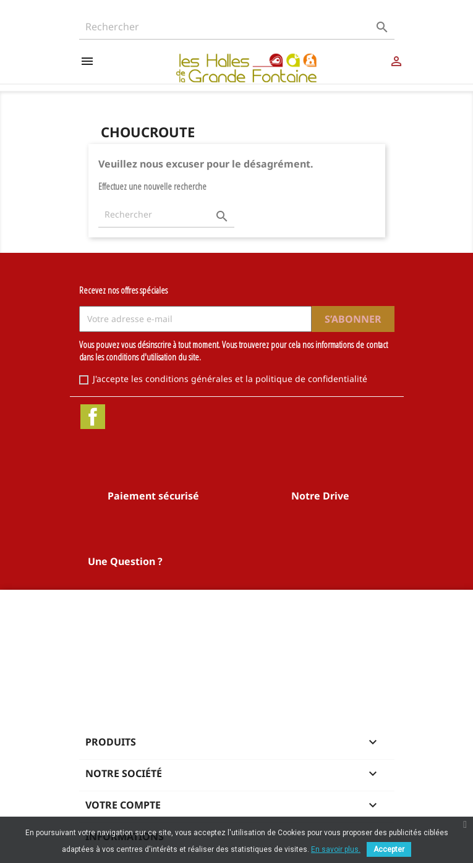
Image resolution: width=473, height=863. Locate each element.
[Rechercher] (236, 27)
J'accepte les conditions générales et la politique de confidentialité (230, 379)
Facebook (92, 416)
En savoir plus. (335, 849)
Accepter (388, 849)
